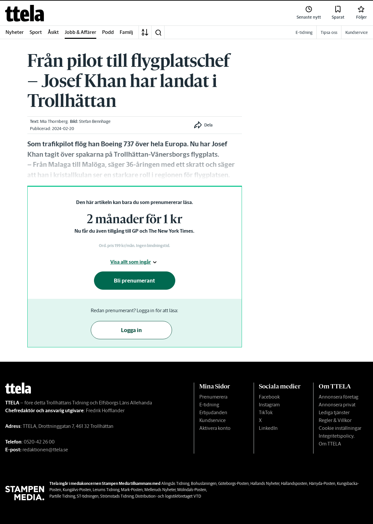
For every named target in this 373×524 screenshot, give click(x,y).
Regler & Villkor (335, 420)
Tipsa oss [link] (329, 32)
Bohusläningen (204, 483)
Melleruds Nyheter (160, 489)
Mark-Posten (132, 489)
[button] (158, 32)
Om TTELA (330, 444)
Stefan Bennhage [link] (95, 121)
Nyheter (15, 32)
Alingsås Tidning (175, 483)
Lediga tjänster (334, 412)
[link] (24, 13)
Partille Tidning (62, 496)
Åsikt (53, 32)
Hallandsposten (294, 483)
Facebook (269, 397)
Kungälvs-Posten (77, 489)
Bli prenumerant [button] (134, 280)
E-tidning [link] (304, 32)
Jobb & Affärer (80, 32)
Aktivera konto (215, 428)
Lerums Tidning (106, 489)
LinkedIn (268, 428)
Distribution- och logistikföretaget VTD (168, 496)
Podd (108, 32)
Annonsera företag (338, 397)
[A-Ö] (145, 32)
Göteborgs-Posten (233, 483)
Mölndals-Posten (191, 489)
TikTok (266, 412)
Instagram (269, 404)
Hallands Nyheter (264, 483)
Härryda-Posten (322, 483)
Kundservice (212, 420)
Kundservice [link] (356, 32)
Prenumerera (213, 397)
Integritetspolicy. (336, 436)
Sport (36, 32)
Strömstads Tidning (117, 496)
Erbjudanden (213, 412)
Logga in (131, 330)
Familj (126, 32)
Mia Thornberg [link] (54, 121)
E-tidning (209, 404)
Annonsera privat (337, 404)
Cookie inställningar (340, 428)
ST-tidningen (88, 496)
